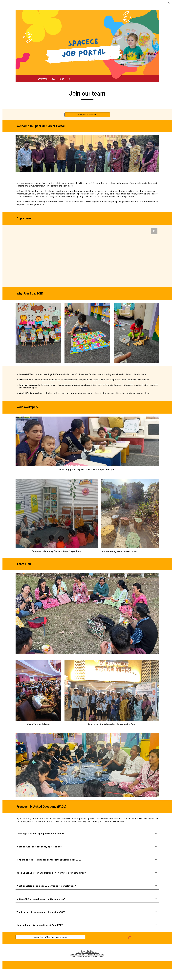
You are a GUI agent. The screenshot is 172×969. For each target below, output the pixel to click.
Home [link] (8, 30)
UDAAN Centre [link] (12, 35)
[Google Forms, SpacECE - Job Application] (101, 245)
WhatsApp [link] (10, 108)
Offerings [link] (9, 40)
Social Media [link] (11, 103)
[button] (169, 3)
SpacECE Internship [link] (16, 55)
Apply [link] (12, 66)
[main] (101, 85)
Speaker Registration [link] (17, 71)
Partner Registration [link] (17, 76)
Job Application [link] (14, 61)
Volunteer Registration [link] (18, 50)
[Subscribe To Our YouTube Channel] (69, 887)
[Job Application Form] (101, 105)
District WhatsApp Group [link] (15, 83)
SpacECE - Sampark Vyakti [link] (16, 91)
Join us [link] (8, 45)
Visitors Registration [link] (17, 98)
